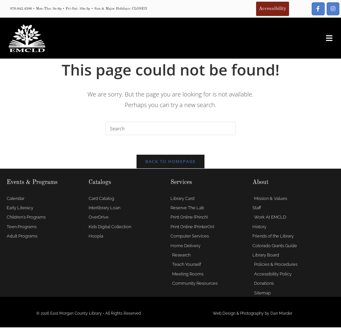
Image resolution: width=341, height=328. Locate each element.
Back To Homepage (170, 162)
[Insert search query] (170, 128)
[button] (329, 38)
